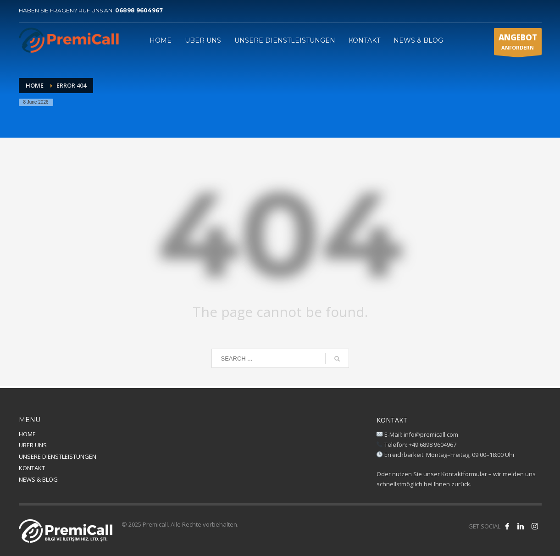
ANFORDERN (518, 43)
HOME (27, 434)
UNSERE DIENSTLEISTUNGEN (57, 456)
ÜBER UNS (33, 445)
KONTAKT (32, 468)
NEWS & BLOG (38, 479)
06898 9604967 (139, 10)
